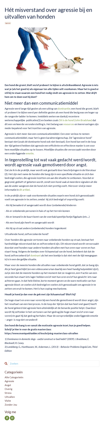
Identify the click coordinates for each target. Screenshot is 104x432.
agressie (7, 23)
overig (8, 388)
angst (8, 385)
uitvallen (10, 396)
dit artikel (24, 189)
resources (68, 124)
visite (8, 400)
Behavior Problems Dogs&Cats (76, 346)
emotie (30, 153)
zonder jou (11, 404)
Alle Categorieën (14, 377)
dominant (35, 255)
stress (8, 392)
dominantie (64, 108)
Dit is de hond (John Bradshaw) (75, 120)
